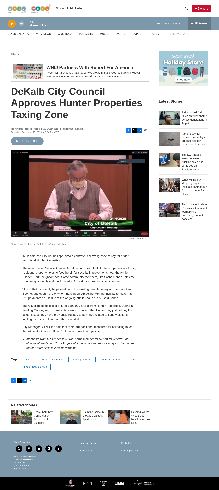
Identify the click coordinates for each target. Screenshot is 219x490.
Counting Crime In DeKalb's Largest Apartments (93, 416)
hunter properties (82, 359)
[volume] (21, 24)
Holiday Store (178, 34)
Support (139, 34)
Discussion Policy (87, 443)
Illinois (15, 54)
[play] (11, 24)
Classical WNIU (18, 34)
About (156, 34)
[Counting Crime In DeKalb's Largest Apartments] (70, 417)
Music (104, 34)
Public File (126, 443)
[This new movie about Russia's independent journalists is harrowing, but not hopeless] (169, 210)
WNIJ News (43, 34)
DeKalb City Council (51, 359)
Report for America (112, 359)
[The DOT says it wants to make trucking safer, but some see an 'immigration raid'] (169, 160)
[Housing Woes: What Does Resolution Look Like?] (119, 417)
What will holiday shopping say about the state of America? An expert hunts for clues (194, 187)
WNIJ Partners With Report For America (89, 67)
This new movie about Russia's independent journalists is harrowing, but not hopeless (194, 212)
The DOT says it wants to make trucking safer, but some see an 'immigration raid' (192, 162)
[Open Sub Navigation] (31, 34)
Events (120, 34)
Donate (203, 8)
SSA (133, 359)
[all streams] (199, 23)
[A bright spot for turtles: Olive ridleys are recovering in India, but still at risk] (169, 139)
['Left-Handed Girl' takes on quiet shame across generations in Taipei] (169, 118)
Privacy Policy (85, 451)
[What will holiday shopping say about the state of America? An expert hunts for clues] (169, 185)
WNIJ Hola (65, 34)
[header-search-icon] (186, 8)
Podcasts (86, 34)
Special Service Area (35, 367)
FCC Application (129, 451)
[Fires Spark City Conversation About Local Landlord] (21, 417)
